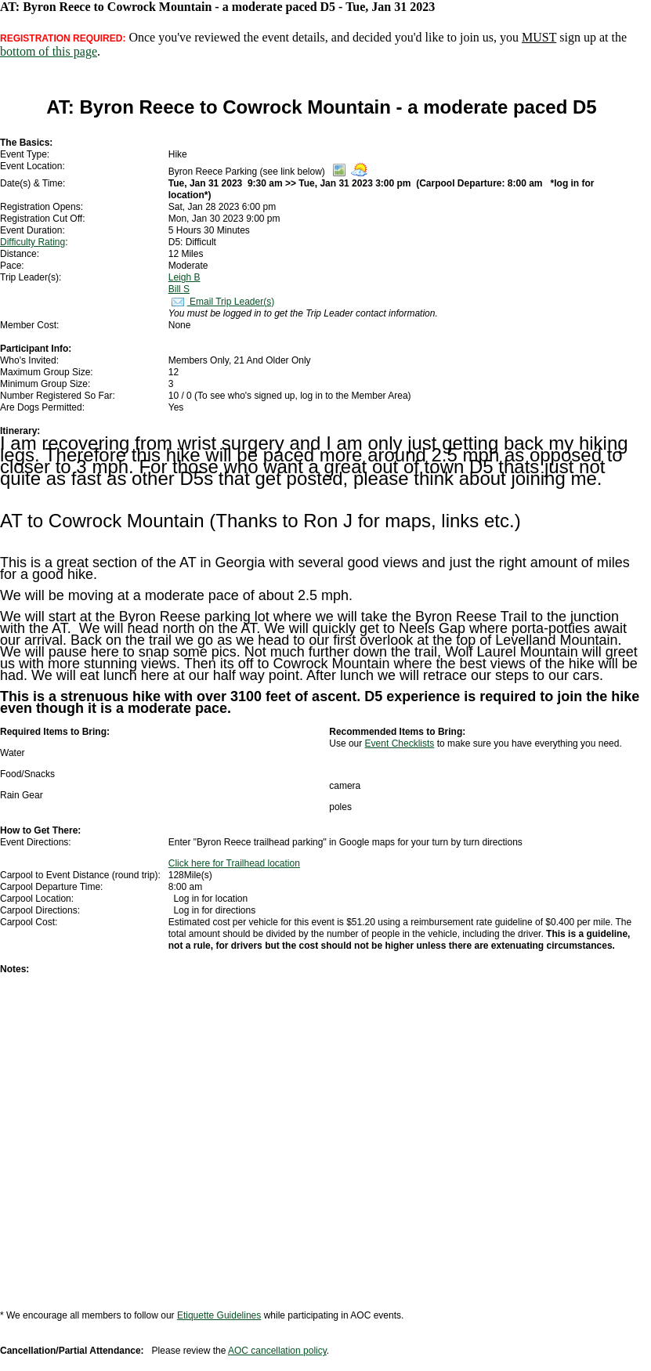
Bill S (179, 289)
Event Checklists (400, 743)
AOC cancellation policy (277, 1350)
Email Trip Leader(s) (221, 301)
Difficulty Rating (32, 242)
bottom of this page (48, 51)
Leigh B (184, 277)
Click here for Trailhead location (234, 863)
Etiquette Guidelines (219, 1315)
